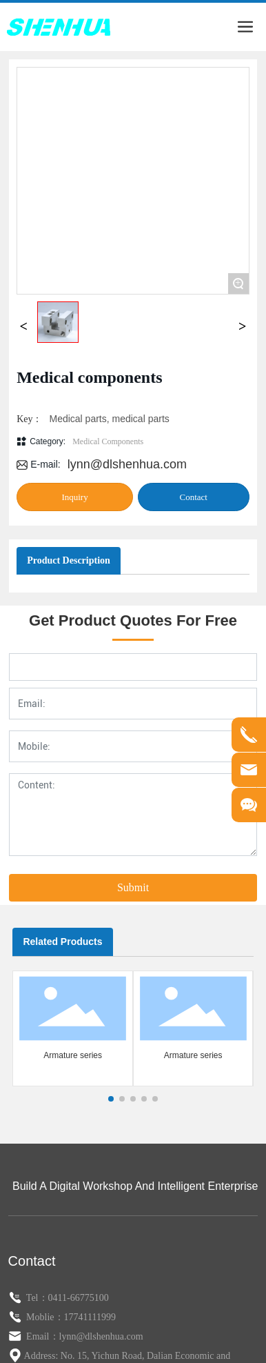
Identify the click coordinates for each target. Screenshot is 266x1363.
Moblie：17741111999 (70, 1247)
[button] (111, 1029)
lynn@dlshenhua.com (127, 401)
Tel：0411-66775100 (67, 1227)
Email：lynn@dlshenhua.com (83, 1266)
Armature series (72, 985)
